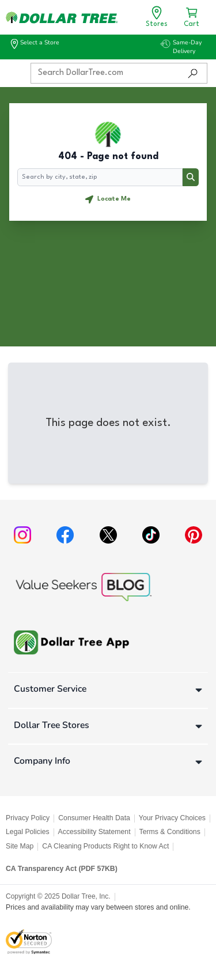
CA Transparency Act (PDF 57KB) (62, 869)
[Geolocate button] (108, 199)
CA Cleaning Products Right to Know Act (105, 846)
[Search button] (191, 177)
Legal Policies (28, 832)
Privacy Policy (28, 818)
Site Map (19, 846)
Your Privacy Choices (172, 818)
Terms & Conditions (169, 832)
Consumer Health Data (94, 818)
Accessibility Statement (94, 832)
